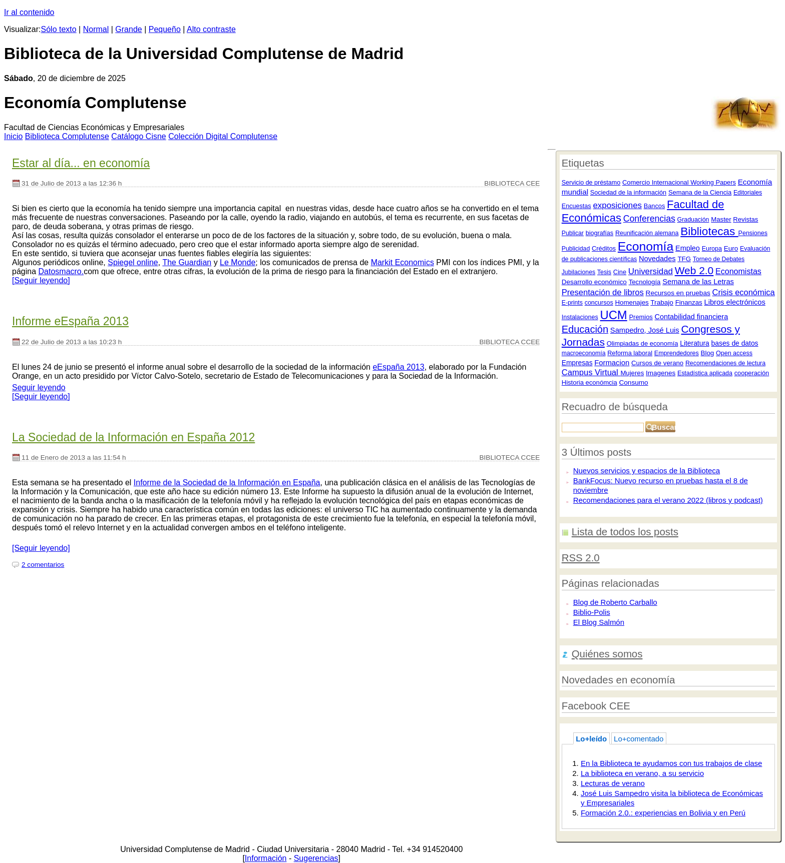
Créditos (604, 248)
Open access (734, 353)
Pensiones (752, 233)
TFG (684, 259)
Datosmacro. (61, 271)
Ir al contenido (29, 12)
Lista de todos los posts (625, 531)
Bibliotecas (709, 231)
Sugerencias (316, 858)
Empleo (687, 248)
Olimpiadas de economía (642, 343)
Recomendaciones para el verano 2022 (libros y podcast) (668, 500)
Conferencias (649, 219)
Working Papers (713, 182)
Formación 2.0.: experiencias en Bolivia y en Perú (663, 812)
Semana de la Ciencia (699, 192)
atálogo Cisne (138, 136)
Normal (96, 29)
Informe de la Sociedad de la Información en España (227, 482)
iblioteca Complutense (67, 136)
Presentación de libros (603, 292)
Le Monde (237, 262)
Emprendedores (676, 353)
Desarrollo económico (594, 282)
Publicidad (576, 248)
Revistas (745, 219)
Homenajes (631, 302)
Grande (128, 29)
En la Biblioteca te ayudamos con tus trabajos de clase (671, 763)
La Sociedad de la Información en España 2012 (133, 437)
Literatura (694, 343)
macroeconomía (584, 353)
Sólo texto (59, 29)
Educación (585, 329)
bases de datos (734, 343)
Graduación (693, 219)
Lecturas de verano (613, 783)
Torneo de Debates (718, 259)
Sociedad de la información (628, 192)
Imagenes (660, 373)
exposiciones (617, 205)
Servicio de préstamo (591, 182)
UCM (613, 315)
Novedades (657, 259)
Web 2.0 (694, 270)
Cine (619, 272)
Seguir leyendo (39, 387)
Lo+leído (591, 738)
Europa (712, 248)
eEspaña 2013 (398, 367)
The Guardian (186, 262)
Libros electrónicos (734, 302)
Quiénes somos (607, 653)
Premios (640, 317)
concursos (599, 302)
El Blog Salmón (598, 622)
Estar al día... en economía (81, 163)
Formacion (611, 363)
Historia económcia (589, 382)
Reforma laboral (629, 353)
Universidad (650, 271)
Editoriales (747, 192)
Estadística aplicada (704, 373)
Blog (707, 353)
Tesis (604, 272)
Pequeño (165, 29)
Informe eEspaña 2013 (70, 321)
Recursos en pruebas (678, 293)
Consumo (633, 382)
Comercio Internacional (656, 182)
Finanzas (688, 302)
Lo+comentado (638, 738)
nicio (13, 136)
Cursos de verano (657, 363)
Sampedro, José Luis (644, 330)
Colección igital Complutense (222, 136)
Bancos (654, 206)
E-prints (572, 302)
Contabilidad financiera (691, 317)
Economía (645, 246)
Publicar (573, 233)
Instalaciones (580, 317)
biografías (599, 233)
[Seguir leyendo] (41, 280)
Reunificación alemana (646, 233)
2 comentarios (43, 564)
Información (266, 858)
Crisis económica (743, 292)
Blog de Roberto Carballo (615, 602)
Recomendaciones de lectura (725, 363)
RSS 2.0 (581, 557)
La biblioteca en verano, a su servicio (642, 773)
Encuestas (576, 206)
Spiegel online (133, 262)
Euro (731, 248)
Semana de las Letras (698, 282)
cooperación (751, 373)
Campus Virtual (591, 372)
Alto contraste (211, 29)
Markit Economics (402, 262)
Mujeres (632, 373)
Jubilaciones (578, 272)
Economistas (738, 271)
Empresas (577, 363)
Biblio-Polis (591, 612)
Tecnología (645, 282)
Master (721, 219)
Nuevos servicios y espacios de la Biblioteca (646, 470)
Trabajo (661, 302)
